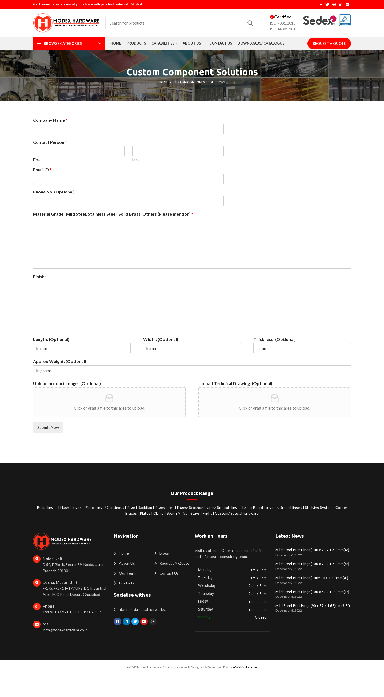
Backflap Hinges (152, 507)
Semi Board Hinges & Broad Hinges (273, 507)
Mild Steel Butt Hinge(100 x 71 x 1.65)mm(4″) (312, 550)
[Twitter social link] (327, 4)
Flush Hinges (71, 507)
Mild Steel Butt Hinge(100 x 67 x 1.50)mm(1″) (312, 592)
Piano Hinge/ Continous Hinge (110, 507)
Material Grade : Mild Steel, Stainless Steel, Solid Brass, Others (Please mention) (113, 213)
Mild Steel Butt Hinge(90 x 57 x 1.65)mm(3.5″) (312, 606)
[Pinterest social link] (334, 4)
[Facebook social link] (321, 4)
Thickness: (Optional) (274, 339)
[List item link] (131, 553)
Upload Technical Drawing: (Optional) (235, 383)
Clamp (159, 513)
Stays (195, 513)
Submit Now (48, 427)
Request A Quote (329, 43)
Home (163, 82)
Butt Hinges (47, 507)
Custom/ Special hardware (237, 513)
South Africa (177, 513)
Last (135, 159)
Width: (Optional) (160, 339)
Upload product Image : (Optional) (67, 383)
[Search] (181, 23)
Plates (145, 513)
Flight (208, 513)
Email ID (42, 169)
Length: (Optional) (51, 339)
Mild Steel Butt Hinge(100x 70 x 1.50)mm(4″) (311, 578)
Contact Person (50, 142)
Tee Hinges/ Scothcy (185, 507)
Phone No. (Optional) (54, 191)
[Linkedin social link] (341, 4)
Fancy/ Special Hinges (224, 507)
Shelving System (319, 507)
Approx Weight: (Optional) (59, 361)
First (36, 159)
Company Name (50, 119)
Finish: (39, 276)
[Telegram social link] (347, 4)
